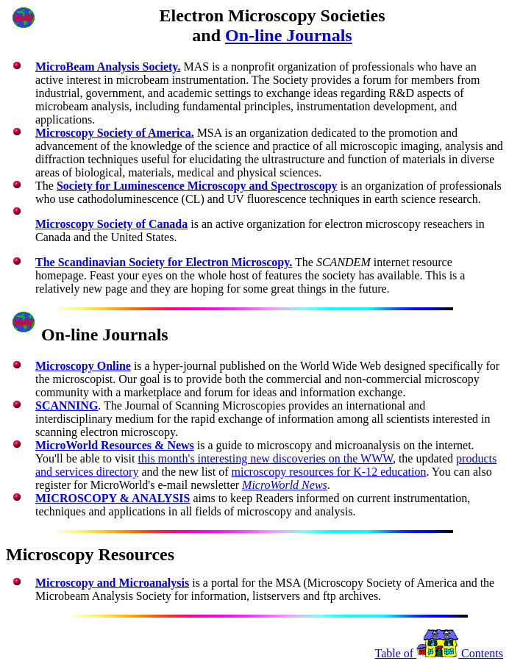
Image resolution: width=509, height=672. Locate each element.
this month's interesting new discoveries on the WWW (265, 458)
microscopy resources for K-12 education (329, 471)
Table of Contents (438, 653)
